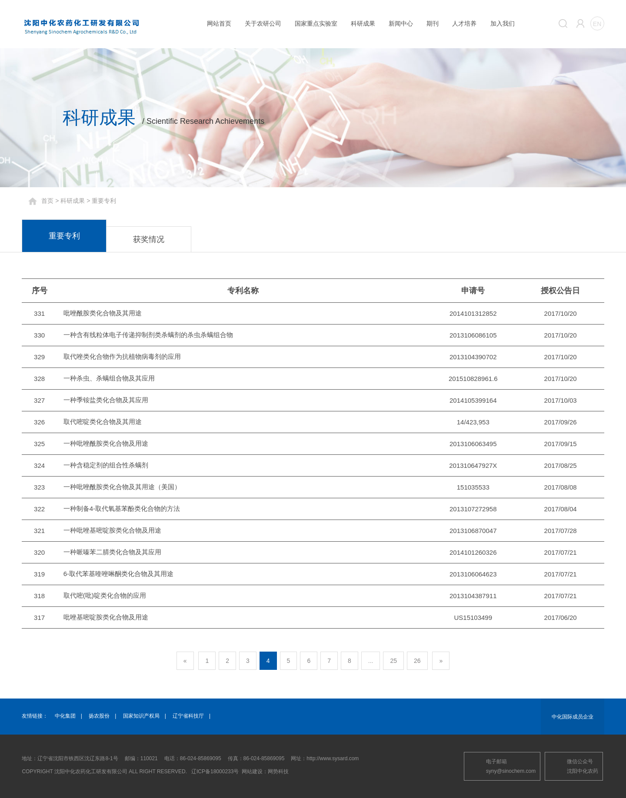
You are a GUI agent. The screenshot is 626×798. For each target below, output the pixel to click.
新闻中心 (401, 23)
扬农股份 (99, 716)
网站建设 (252, 771)
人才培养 (464, 23)
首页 (47, 200)
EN (597, 23)
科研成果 (363, 23)
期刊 (432, 23)
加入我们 (502, 23)
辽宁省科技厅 (188, 716)
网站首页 (219, 23)
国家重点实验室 (316, 23)
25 (393, 660)
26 (417, 660)
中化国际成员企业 (572, 717)
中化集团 (65, 716)
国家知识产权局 (141, 716)
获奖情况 (148, 239)
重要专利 (64, 236)
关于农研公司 (263, 23)
